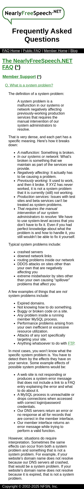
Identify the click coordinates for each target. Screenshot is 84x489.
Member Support (19, 76)
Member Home (55, 51)
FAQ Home (11, 51)
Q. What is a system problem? (29, 85)
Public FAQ (32, 51)
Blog (74, 51)
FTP (71, 343)
